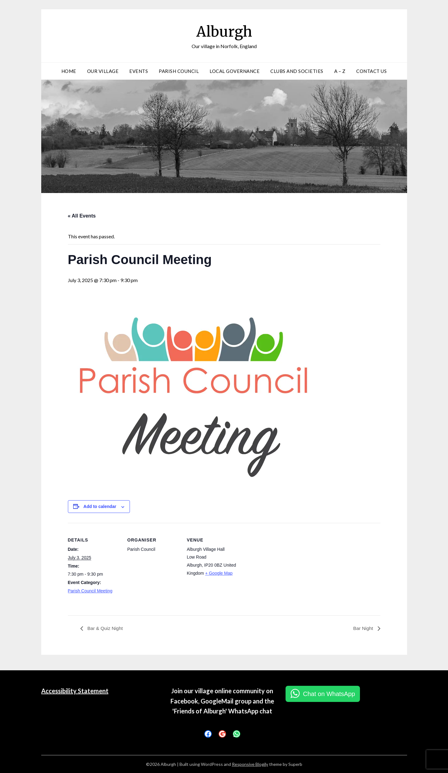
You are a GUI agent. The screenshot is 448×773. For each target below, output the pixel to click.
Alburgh (224, 31)
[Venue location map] (279, 565)
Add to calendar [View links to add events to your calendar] (99, 506)
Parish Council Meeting (90, 590)
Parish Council (179, 71)
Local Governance (234, 71)
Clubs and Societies (296, 71)
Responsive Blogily (250, 764)
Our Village (103, 71)
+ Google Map (219, 573)
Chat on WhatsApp (329, 694)
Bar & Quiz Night (105, 628)
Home (68, 71)
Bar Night (363, 628)
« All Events (82, 215)
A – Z (340, 71)
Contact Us (371, 71)
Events (138, 71)
